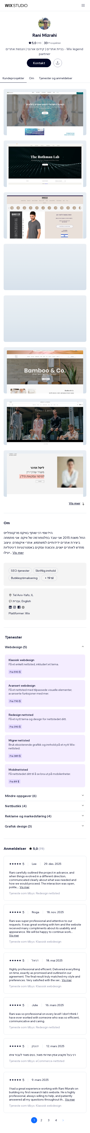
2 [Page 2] (41, 1120)
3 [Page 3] (48, 1120)
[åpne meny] (83, 5)
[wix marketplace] (16, 5)
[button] (45, 112)
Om (31, 78)
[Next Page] (63, 1120)
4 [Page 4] (56, 1120)
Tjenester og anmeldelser (55, 78)
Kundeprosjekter (13, 78)
